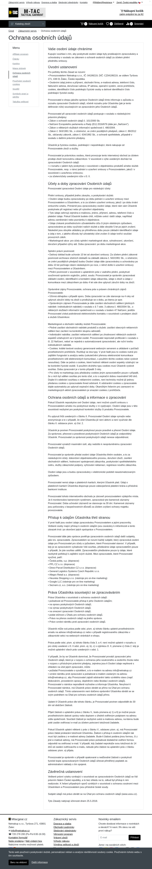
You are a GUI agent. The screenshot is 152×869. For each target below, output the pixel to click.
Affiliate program (20, 54)
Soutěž (16, 89)
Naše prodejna (16, 841)
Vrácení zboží (60, 837)
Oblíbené (113, 24)
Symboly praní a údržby (20, 95)
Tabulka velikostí (21, 101)
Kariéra (16, 63)
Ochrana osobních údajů (21, 74)
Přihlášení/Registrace (103, 2)
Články (16, 59)
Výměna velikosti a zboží (66, 844)
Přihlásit (135, 837)
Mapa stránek (19, 68)
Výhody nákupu (33, 2)
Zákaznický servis (17, 2)
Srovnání (134, 24)
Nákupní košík (90, 24)
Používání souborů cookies (22, 82)
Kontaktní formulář (18, 837)
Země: (130, 2)
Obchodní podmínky (63, 827)
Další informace (40, 862)
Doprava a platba (49, 2)
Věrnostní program (63, 834)
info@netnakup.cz (20, 830)
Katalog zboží (27, 23)
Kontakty (84, 2)
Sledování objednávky (68, 2)
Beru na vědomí (18, 862)
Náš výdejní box (34, 841)
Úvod (11, 31)
